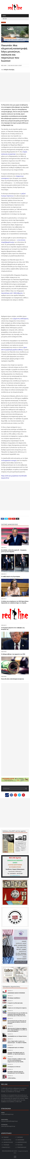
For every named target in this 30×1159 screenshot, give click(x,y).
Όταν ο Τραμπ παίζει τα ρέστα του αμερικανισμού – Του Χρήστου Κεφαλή (17, 1041)
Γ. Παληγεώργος (6, 1139)
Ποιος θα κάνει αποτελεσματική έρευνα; (12, 679)
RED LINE (5, 18)
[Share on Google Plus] (10, 519)
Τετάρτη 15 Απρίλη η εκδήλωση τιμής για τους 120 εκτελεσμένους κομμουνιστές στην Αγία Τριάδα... (17, 1060)
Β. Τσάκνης (5, 1137)
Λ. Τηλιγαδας (5, 1145)
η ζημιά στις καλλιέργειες (20, 318)
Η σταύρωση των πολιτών (14, 1066)
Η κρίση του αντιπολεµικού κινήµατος (17, 1008)
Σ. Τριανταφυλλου (21, 1147)
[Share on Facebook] (2, 519)
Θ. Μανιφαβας (20, 1139)
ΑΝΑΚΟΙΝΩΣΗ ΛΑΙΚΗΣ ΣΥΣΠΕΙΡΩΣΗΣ (16, 993)
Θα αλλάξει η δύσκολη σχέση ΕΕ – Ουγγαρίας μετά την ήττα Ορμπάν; (13, 550)
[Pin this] (13, 519)
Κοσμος (3, 22)
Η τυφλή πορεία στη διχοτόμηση (10, 576)
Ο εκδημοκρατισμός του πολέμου (16, 1047)
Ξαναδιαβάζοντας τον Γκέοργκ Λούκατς (17, 1036)
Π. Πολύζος (19, 1145)
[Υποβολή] (26, 788)
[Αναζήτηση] (15, 788)
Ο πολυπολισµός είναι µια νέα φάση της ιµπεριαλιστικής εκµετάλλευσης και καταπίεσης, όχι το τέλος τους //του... (17, 1014)
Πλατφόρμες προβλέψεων (14, 998)
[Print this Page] (17, 519)
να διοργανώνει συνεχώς (9, 460)
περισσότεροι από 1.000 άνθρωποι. (12, 293)
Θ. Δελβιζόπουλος (7, 1142)
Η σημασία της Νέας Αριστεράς (15, 1003)
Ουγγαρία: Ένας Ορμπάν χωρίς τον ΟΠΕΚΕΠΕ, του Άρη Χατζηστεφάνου (16, 1053)
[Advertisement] (15, 87)
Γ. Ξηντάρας (19, 1137)
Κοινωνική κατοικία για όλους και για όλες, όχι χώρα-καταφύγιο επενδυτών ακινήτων (17, 1022)
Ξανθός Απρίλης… (12, 1078)
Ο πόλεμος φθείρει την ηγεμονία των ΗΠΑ (13, 654)
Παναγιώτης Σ (6, 1147)
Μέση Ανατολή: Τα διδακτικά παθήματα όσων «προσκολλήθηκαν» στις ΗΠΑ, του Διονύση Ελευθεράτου (17, 1030)
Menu (4, 15)
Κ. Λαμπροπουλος (21, 1142)
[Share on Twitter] (6, 519)
